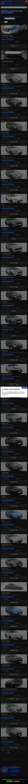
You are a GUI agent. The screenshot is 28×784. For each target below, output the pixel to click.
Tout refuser (16, 781)
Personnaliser (23, 781)
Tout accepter (9, 781)
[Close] (26, 1)
